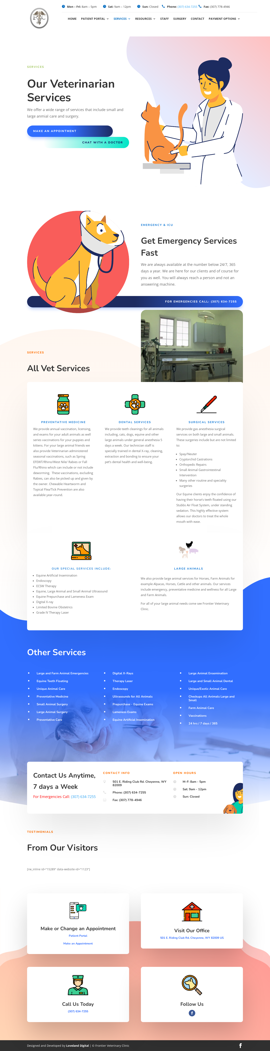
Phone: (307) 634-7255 (129, 792)
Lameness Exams (124, 712)
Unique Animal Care (51, 689)
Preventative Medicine (52, 696)
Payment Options (222, 19)
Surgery (179, 19)
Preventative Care (49, 720)
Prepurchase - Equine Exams (133, 704)
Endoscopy (120, 689)
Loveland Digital (77, 1046)
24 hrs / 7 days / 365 (203, 723)
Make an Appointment (78, 943)
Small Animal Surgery (52, 704)
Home (72, 19)
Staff (164, 19)
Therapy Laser (123, 681)
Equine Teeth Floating (52, 681)
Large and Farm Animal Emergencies (62, 673)
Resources (143, 19)
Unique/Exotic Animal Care (208, 689)
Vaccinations (197, 716)
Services (120, 19)
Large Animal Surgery (52, 712)
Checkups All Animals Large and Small (212, 698)
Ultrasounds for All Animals (133, 696)
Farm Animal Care (201, 708)
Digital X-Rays (123, 673)
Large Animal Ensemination (208, 673)
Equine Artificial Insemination (134, 720)
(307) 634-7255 (187, 7)
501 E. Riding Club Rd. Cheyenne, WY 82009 (139, 783)
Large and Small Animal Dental (211, 681)
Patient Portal (93, 19)
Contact (197, 19)
